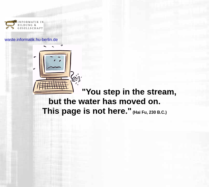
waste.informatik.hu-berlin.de (31, 39)
